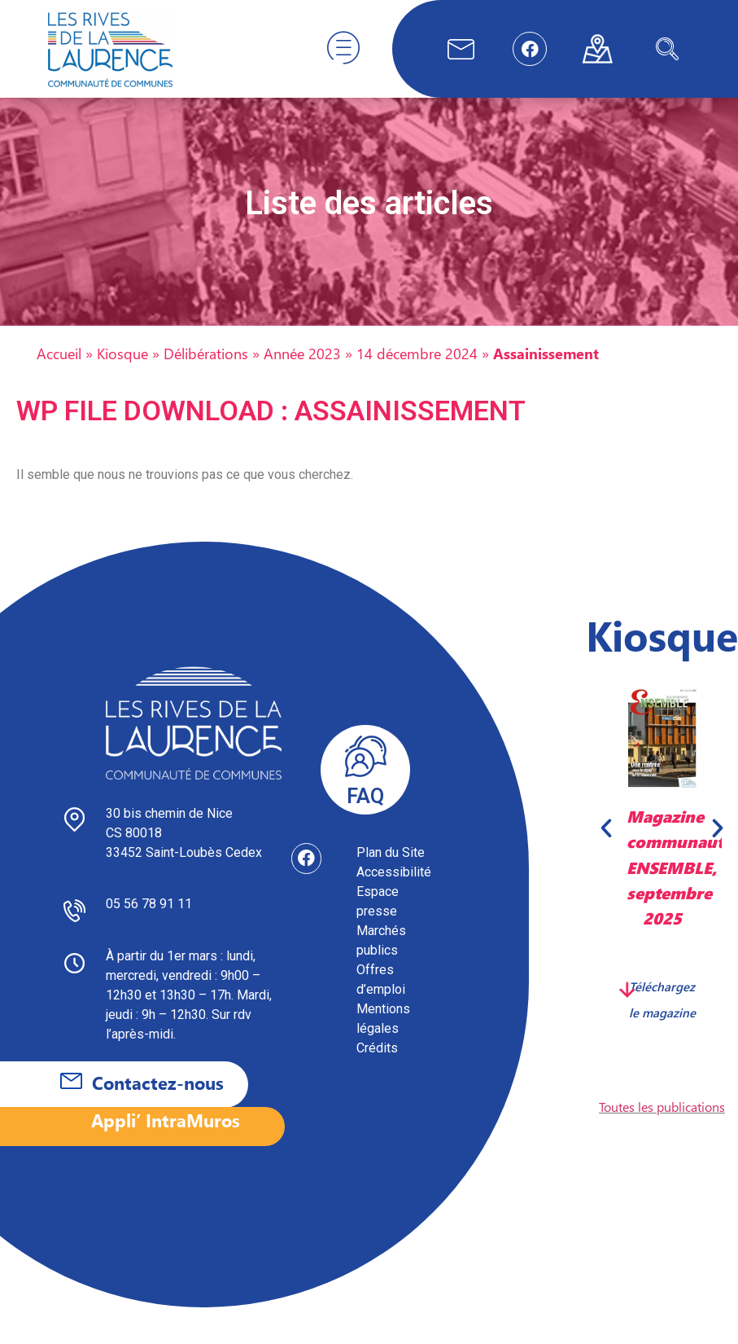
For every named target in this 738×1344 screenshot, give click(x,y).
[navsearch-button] (667, 49)
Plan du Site (390, 868)
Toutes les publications (662, 1122)
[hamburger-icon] (343, 48)
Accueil (59, 369)
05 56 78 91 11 (149, 920)
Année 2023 (302, 369)
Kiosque (122, 369)
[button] (606, 844)
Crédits (377, 1064)
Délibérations (206, 369)
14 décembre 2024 (417, 369)
